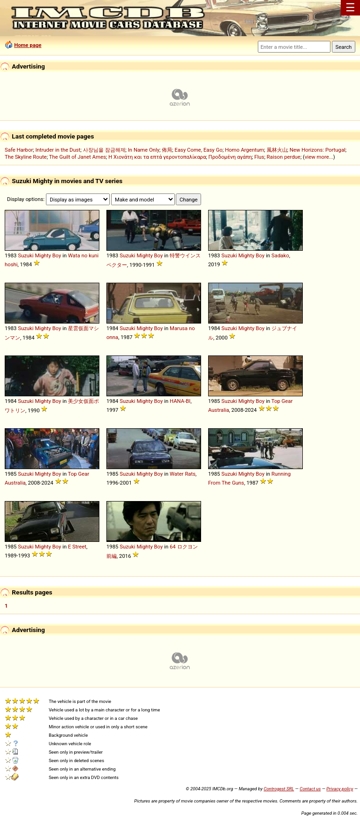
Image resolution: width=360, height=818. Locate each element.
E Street (77, 546)
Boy (56, 255)
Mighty (43, 255)
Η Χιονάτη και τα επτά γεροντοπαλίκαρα (157, 157)
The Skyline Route (26, 157)
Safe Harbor (19, 150)
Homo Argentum (244, 150)
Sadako (280, 255)
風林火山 (277, 150)
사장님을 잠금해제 (104, 150)
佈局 (167, 150)
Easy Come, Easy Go (198, 150)
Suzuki (25, 255)
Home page (27, 45)
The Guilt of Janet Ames (77, 157)
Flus (259, 157)
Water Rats (182, 474)
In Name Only (143, 150)
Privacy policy (339, 788)
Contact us (310, 788)
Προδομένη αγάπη (230, 157)
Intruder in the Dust (57, 150)
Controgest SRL (278, 788)
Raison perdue (283, 157)
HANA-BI (180, 401)
